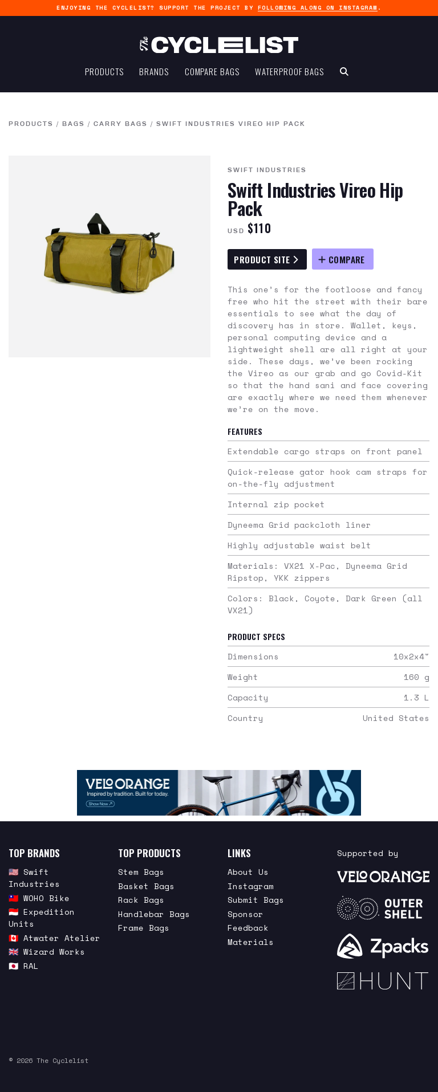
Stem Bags (141, 872)
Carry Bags (121, 124)
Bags (73, 124)
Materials (251, 942)
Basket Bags (146, 886)
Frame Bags (143, 928)
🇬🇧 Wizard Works (47, 951)
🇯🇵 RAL (24, 966)
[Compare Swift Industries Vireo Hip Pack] (343, 259)
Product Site (266, 259)
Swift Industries (267, 170)
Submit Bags (256, 900)
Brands (153, 72)
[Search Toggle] (344, 72)
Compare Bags (212, 72)
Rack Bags (141, 900)
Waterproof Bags (289, 72)
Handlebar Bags (154, 914)
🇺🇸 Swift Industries (34, 878)
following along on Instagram (318, 7)
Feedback (248, 928)
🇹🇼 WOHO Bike (39, 898)
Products (104, 72)
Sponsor (245, 914)
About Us (248, 872)
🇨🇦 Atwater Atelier (54, 938)
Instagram (251, 886)
